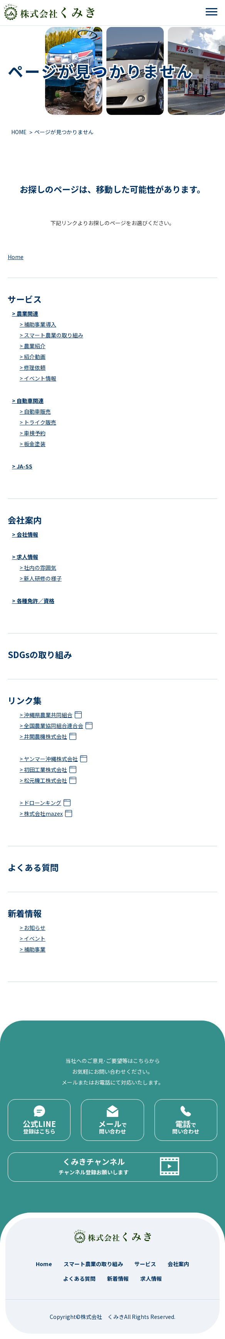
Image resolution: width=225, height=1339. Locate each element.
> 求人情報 (25, 557)
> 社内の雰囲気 (38, 567)
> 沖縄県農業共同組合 (46, 715)
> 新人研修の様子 (41, 578)
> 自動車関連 (28, 400)
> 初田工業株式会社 (43, 769)
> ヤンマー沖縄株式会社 (49, 759)
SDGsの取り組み (40, 654)
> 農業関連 (25, 313)
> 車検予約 (32, 433)
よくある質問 (33, 867)
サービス (25, 299)
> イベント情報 (38, 378)
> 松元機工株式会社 (43, 780)
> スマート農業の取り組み (51, 335)
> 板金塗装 (32, 444)
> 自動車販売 (35, 411)
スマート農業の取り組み (93, 1264)
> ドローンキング (40, 803)
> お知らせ (32, 927)
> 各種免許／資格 (33, 601)
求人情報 (151, 1278)
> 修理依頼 (32, 367)
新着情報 (25, 913)
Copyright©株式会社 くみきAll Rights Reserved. (112, 1316)
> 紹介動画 (32, 356)
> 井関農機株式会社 (43, 736)
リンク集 (25, 700)
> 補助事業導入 (38, 324)
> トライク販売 (38, 422)
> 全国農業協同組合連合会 (51, 725)
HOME (19, 132)
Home (16, 257)
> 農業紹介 (32, 346)
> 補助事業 (32, 949)
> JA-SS (22, 466)
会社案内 (25, 520)
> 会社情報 (25, 534)
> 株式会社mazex (41, 813)
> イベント (32, 938)
